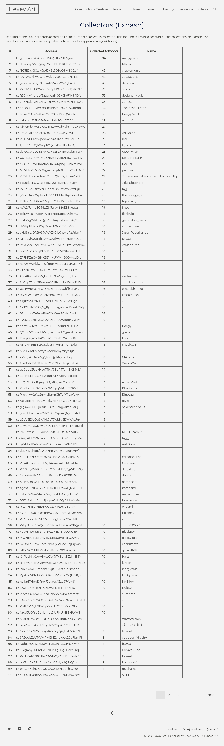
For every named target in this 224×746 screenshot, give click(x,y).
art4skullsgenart (133, 282)
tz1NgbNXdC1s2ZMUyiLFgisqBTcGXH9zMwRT (48, 644)
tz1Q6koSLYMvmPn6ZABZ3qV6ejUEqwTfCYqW (49, 158)
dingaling (128, 469)
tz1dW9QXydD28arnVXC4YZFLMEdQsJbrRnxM (49, 152)
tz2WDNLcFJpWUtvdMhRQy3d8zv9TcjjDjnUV (48, 544)
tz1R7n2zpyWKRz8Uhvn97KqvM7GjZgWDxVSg (49, 469)
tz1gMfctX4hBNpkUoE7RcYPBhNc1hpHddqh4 (49, 195)
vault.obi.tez (130, 245)
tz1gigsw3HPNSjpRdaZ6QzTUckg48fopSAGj (47, 407)
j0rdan (126, 563)
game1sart (129, 482)
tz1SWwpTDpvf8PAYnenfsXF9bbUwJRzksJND (48, 282)
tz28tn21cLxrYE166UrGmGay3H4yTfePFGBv (46, 270)
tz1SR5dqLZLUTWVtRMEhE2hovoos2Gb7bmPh (49, 637)
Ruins (116, 9)
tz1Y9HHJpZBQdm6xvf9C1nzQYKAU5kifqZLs (47, 457)
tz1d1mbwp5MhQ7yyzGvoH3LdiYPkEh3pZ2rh (48, 64)
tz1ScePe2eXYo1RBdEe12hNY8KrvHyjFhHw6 (47, 363)
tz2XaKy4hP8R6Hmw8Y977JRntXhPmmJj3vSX (49, 438)
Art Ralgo (128, 133)
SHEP (126, 675)
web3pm (128, 444)
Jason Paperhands (135, 232)
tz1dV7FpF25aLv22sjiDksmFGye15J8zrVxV (45, 226)
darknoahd (130, 83)
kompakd (129, 488)
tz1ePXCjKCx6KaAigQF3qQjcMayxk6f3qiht (46, 357)
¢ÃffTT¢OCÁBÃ (132, 625)
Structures (132, 9)
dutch (126, 475)
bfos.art (127, 631)
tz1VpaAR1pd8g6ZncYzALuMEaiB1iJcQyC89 (46, 532)
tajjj (124, 189)
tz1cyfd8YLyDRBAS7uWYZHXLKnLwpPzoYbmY (49, 232)
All (214, 9)
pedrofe (127, 170)
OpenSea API (192, 736)
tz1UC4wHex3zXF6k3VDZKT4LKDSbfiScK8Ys (47, 289)
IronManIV (129, 662)
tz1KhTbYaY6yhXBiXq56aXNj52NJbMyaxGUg (47, 606)
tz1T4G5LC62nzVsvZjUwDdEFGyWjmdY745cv (48, 320)
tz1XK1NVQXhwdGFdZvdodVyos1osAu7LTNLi (47, 77)
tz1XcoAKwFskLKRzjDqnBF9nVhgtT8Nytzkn (47, 276)
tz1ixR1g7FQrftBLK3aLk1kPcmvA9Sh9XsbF (45, 550)
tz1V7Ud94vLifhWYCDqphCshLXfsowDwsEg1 (48, 189)
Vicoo (126, 89)
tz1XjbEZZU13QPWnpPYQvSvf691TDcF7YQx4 (47, 145)
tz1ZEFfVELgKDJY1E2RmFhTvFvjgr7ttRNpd (46, 376)
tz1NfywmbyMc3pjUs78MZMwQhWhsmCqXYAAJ (50, 127)
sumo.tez (128, 594)
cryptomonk (131, 70)
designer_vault (132, 95)
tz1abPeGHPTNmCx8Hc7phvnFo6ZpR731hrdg (48, 108)
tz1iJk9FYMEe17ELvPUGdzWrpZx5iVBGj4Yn (46, 507)
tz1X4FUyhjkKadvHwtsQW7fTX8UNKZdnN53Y (48, 556)
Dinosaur (128, 394)
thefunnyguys (132, 195)
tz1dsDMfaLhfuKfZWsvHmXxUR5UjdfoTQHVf (47, 451)
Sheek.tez (129, 345)
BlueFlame (129, 388)
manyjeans (130, 58)
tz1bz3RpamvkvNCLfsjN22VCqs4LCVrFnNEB (47, 625)
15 (196, 695)
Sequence (185, 9)
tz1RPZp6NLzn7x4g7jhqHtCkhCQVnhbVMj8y (48, 500)
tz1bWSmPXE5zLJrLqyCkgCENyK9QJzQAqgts (48, 662)
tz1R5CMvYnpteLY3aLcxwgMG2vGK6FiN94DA (48, 95)
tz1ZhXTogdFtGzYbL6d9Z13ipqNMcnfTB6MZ (47, 388)
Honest (127, 656)
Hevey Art (22, 9)
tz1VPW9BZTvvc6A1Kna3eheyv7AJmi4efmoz (47, 594)
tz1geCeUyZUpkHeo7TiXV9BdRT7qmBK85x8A (48, 369)
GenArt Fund (131, 650)
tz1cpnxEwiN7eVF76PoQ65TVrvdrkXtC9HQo (47, 326)
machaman (130, 669)
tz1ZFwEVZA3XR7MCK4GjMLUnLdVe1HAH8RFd (49, 426)
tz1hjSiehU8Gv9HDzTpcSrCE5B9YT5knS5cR (46, 482)
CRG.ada (128, 357)
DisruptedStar (132, 158)
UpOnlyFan (130, 152)
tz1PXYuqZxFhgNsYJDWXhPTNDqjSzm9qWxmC (50, 245)
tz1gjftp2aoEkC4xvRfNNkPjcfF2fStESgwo (45, 58)
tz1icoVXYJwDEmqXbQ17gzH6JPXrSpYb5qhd (48, 569)
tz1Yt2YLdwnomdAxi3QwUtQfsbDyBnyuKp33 (48, 176)
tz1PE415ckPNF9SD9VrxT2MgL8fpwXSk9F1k (47, 519)
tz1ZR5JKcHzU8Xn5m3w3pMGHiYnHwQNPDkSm (51, 89)
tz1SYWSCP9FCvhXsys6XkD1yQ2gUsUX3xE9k (48, 631)
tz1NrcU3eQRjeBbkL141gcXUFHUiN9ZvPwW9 (48, 612)
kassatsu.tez (130, 295)
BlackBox (128, 532)
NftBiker (128, 581)
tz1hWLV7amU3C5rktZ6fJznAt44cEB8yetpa (47, 207)
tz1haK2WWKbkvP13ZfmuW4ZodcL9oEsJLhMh (49, 264)
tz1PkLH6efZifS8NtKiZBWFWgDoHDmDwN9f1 (48, 656)
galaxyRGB (129, 550)
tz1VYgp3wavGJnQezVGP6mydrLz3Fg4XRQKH (49, 525)
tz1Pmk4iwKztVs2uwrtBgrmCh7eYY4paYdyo (47, 394)
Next (211, 695)
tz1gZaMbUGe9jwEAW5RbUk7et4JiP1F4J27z (47, 444)
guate (126, 332)
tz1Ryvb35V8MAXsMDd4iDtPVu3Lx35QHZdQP (48, 575)
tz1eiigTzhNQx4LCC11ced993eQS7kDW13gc (46, 301)
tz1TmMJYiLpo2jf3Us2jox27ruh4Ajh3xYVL (45, 133)
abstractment (132, 77)
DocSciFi (128, 164)
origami (127, 507)
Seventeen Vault (134, 407)
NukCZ (127, 588)
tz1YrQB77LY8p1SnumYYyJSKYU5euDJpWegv (48, 675)
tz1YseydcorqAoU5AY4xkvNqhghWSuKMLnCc (48, 401)
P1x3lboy (128, 513)
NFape (126, 64)
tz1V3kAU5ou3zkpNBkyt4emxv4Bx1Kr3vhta (47, 463)
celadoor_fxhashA (134, 637)
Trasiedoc (151, 9)
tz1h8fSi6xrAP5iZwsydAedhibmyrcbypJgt (45, 351)
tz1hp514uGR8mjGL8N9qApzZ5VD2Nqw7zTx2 (48, 251)
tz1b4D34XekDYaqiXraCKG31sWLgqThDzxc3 (47, 669)
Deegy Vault (130, 114)
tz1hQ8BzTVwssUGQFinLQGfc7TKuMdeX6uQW (49, 619)
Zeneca (127, 102)
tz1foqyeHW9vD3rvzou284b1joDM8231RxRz (46, 475)
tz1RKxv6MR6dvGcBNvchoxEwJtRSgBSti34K (48, 295)
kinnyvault (129, 569)
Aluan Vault (130, 382)
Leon (125, 338)
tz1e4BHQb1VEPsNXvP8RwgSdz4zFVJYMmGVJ (49, 102)
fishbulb (128, 214)
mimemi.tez (130, 494)
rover (125, 401)
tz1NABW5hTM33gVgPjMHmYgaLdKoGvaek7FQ (50, 307)
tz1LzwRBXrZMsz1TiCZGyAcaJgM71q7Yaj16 (45, 588)
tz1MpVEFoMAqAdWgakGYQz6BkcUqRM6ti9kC (50, 170)
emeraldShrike (132, 289)
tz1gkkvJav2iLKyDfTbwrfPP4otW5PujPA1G (45, 83)
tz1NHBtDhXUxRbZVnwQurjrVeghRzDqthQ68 (48, 239)
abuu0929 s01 (132, 525)
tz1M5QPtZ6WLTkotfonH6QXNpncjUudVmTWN (50, 164)
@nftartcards (131, 619)
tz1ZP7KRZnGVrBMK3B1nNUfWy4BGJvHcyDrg (49, 257)
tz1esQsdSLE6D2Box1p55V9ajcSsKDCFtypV (46, 183)
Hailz (125, 556)
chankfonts (130, 544)
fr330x (126, 644)
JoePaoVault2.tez (134, 108)
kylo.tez (127, 145)
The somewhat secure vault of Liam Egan (151, 176)
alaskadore (129, 276)
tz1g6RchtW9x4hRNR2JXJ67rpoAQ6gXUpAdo (48, 413)
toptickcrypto (131, 201)
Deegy (126, 326)
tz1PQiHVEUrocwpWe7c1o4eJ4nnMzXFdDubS (48, 139)
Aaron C (127, 120)
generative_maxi (134, 220)
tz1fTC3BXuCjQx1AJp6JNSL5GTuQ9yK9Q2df (46, 70)
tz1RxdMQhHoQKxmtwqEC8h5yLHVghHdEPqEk (50, 563)
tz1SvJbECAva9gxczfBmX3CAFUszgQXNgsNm (49, 513)
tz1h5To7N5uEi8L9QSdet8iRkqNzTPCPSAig (46, 345)
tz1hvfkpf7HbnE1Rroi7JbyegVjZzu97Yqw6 (45, 581)
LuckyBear (129, 575)
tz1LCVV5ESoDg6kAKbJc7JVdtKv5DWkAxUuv (48, 419)
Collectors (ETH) (179, 729)
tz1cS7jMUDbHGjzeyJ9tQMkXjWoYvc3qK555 (47, 382)
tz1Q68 (127, 239)
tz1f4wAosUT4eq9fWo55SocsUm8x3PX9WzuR (48, 538)
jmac (125, 207)
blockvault (129, 538)
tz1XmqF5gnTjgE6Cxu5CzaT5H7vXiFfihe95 (46, 338)
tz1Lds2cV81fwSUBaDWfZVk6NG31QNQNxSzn (48, 114)
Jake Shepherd (132, 183)
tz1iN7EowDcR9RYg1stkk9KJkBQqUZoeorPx (47, 432)
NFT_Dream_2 (132, 432)
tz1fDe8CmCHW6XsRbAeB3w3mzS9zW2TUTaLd (50, 600)
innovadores (131, 226)
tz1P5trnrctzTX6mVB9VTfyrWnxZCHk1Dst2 (46, 313)
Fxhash (203, 9)
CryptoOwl (129, 363)
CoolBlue (128, 463)
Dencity (168, 9)
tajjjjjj (125, 438)
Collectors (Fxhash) (205, 729)
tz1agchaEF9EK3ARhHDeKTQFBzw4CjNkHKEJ (49, 488)
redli (125, 139)
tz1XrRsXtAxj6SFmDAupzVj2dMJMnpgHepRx (48, 201)
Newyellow (130, 500)
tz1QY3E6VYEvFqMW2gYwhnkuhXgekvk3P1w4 (49, 332)
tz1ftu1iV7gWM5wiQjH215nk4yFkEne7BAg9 (46, 220)
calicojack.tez (131, 457)
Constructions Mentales (90, 9)
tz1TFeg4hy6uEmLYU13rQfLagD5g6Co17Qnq (47, 650)
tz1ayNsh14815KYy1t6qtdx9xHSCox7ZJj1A (44, 120)
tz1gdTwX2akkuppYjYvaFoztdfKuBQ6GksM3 (47, 214)
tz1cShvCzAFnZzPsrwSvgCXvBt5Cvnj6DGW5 (47, 494)
